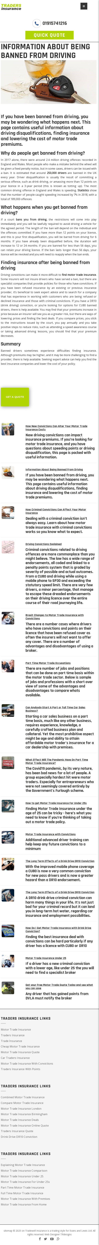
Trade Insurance (11, 1041)
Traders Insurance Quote (17, 1131)
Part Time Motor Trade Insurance (22, 1187)
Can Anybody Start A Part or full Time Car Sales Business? (55, 709)
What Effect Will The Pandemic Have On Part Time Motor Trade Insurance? (57, 761)
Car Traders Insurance (15, 1058)
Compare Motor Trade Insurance (22, 1103)
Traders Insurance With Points (20, 1069)
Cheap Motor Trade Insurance (20, 1046)
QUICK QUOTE (49, 35)
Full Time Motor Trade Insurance (22, 1193)
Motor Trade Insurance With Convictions (27, 1063)
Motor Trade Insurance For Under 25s (25, 1182)
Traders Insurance (13, 1035)
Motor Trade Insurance (16, 1029)
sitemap (8, 1230)
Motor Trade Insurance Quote (20, 1052)
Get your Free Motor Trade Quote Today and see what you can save (59, 986)
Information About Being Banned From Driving (54, 469)
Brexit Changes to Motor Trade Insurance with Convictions (55, 616)
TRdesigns (66, 1234)
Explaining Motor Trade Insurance (23, 1165)
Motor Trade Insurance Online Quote (25, 1125)
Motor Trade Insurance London (21, 1108)
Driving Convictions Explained (44, 544)
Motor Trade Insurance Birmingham (24, 1114)
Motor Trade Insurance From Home (24, 1204)
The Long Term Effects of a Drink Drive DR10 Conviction (60, 861)
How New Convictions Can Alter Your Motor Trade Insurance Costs (56, 427)
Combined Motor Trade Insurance (23, 1097)
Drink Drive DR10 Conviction (19, 1137)
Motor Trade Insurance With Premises (25, 1199)
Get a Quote (15, 396)
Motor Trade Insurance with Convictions (51, 834)
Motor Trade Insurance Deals (20, 1120)
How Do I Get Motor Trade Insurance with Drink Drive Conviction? (58, 929)
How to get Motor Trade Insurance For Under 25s (56, 803)
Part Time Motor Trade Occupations (48, 663)
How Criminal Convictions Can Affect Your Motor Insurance (56, 511)
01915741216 (54, 23)
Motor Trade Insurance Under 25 (46, 958)
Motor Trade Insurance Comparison (24, 1170)
